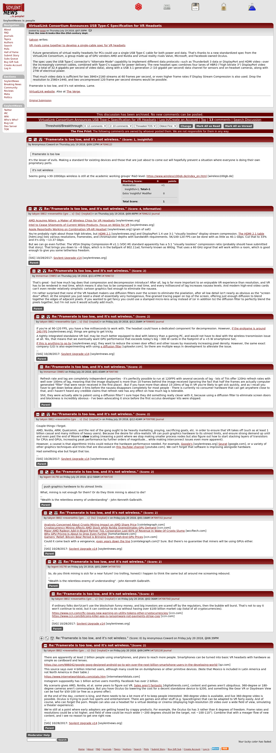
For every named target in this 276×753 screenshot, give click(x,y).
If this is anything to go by (53, 343)
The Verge (73, 91)
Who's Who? (11, 119)
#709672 (107, 276)
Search (8, 45)
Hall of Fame (11, 52)
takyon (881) (39, 213)
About (7, 29)
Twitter (8, 110)
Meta (7, 94)
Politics (8, 97)
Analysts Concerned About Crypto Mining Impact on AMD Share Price (90, 524)
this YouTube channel (130, 446)
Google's (187, 443)
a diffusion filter (111, 346)
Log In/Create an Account (178, 120)
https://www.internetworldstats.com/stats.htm (75, 676)
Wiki (6, 116)
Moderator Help (39, 735)
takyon (33, 39)
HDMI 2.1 (104, 233)
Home (81, 749)
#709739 (112, 372)
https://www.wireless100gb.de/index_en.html (177, 176)
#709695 (149, 321)
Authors (8, 42)
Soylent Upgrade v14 (67, 257)
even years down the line (113, 541)
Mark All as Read (208, 126)
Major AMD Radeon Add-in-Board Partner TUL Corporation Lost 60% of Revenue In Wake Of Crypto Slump (114, 530)
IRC (6, 113)
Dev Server (10, 126)
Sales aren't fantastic (148, 685)
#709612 (105, 144)
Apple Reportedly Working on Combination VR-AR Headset (68, 229)
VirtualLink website (42, 91)
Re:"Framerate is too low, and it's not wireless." (85, 209)
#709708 (149, 419)
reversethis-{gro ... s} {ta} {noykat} (70, 213)
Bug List (8, 123)
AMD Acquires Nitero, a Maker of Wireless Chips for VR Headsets (72, 220)
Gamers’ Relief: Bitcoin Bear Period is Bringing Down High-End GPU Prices (93, 536)
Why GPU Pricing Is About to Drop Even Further (75, 533)
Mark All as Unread (238, 126)
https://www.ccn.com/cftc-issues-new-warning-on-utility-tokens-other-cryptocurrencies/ (110, 613)
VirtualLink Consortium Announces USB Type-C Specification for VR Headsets (95, 26)
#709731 (156, 518)
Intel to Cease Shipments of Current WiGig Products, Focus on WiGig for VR (79, 224)
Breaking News (12, 84)
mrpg (43, 30)
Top (203, 120)
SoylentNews (13, 10)
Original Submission (40, 100)
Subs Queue (11, 58)
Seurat (222, 443)
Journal (156, 213)
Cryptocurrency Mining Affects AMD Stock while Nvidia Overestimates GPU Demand (100, 527)
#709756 (164, 599)
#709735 (114, 566)
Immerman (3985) (46, 276)
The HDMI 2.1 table (251, 233)
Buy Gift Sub (11, 62)
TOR (6, 129)
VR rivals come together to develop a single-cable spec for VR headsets (77, 45)
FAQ (6, 32)
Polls (6, 49)
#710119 (156, 650)
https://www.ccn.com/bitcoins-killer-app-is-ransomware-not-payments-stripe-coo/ (106, 616)
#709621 (145, 213)
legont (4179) (51, 477)
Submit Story (11, 55)
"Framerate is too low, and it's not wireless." (82, 139)
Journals (8, 36)
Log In (7, 68)
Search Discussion (247, 120)
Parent (34, 262)
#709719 (106, 477)
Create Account (13, 65)
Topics (7, 39)
